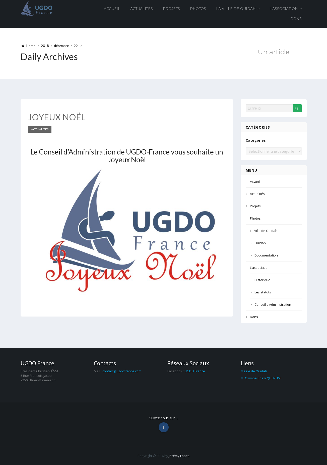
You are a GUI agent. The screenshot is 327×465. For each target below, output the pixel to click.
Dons (296, 19)
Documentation (266, 255)
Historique (262, 280)
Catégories (256, 140)
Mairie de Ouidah (254, 371)
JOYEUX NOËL (57, 117)
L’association (284, 9)
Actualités (141, 9)
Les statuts (262, 292)
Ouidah (260, 243)
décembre (61, 46)
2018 (45, 46)
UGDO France (194, 371)
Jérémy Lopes (179, 455)
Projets (171, 9)
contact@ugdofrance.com (121, 371)
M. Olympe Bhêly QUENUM (261, 378)
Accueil (112, 9)
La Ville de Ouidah (236, 9)
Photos (198, 9)
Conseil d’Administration (272, 304)
